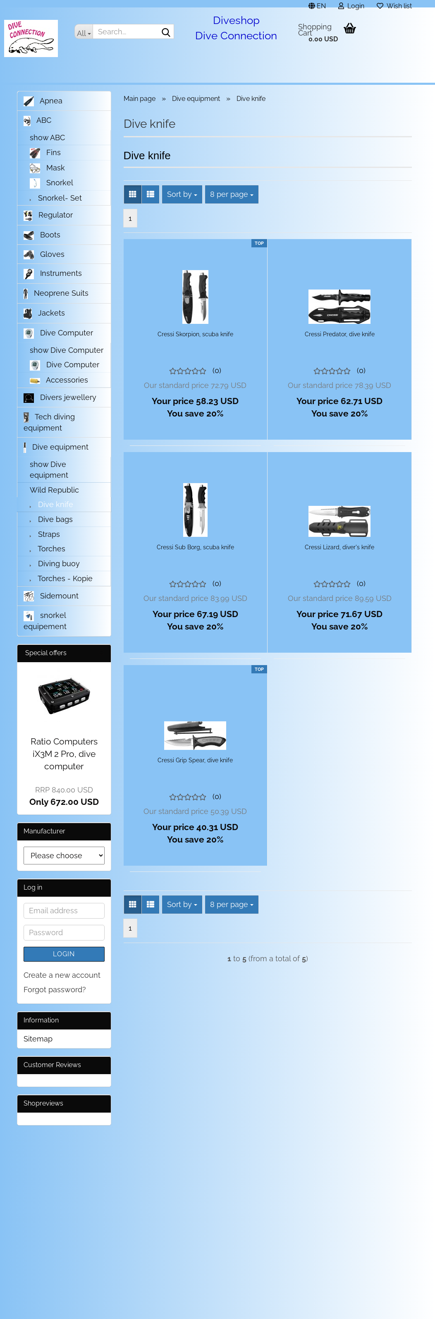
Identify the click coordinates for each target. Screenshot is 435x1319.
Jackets (44, 314)
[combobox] (182, 194)
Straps (45, 534)
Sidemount (51, 596)
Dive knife (51, 504)
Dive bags (51, 519)
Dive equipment (56, 448)
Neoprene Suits (56, 294)
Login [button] (351, 4)
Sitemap (38, 1038)
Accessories (59, 380)
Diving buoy (55, 563)
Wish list (394, 4)
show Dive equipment (49, 469)
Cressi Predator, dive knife (340, 334)
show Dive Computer (66, 350)
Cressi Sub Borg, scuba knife (195, 547)
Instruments (53, 274)
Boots (42, 235)
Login (64, 954)
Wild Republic (54, 490)
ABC (37, 121)
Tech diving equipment (49, 422)
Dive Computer (58, 333)
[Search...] (83, 31)
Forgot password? (55, 989)
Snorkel (51, 183)
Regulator (48, 216)
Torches (47, 548)
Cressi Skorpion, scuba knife (195, 334)
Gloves (44, 254)
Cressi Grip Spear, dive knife (195, 760)
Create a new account (62, 975)
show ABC (47, 137)
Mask (47, 168)
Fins (45, 153)
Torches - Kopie (61, 578)
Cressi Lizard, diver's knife (339, 547)
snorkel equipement (45, 621)
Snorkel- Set (56, 198)
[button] (317, 3)
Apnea (43, 101)
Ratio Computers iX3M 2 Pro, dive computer (64, 753)
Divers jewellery (60, 398)
